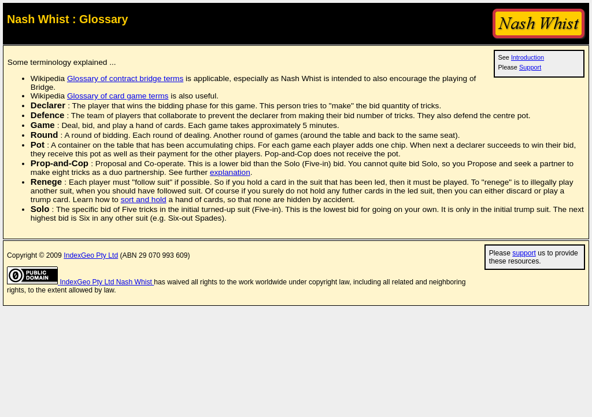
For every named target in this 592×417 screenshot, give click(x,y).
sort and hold (143, 199)
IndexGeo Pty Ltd (91, 255)
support (524, 253)
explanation (230, 172)
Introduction (527, 57)
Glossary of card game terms (118, 96)
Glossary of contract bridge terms (125, 78)
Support (530, 67)
